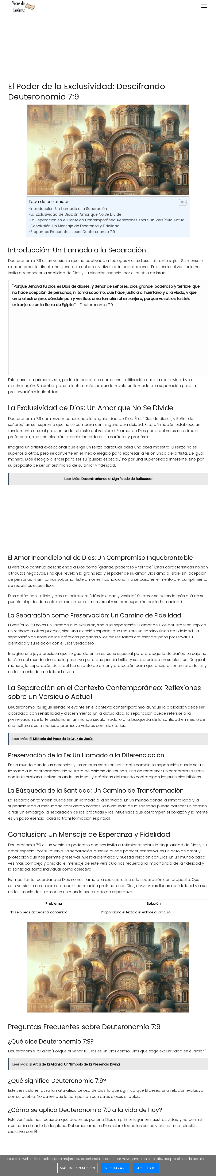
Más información (77, 1168)
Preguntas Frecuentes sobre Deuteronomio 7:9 (72, 231)
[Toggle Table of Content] (180, 202)
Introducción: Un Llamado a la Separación (68, 208)
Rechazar (115, 1168)
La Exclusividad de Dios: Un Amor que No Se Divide (75, 214)
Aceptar (145, 1168)
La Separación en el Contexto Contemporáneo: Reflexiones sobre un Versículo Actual (107, 220)
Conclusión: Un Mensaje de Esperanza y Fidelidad (75, 226)
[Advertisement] (108, 47)
